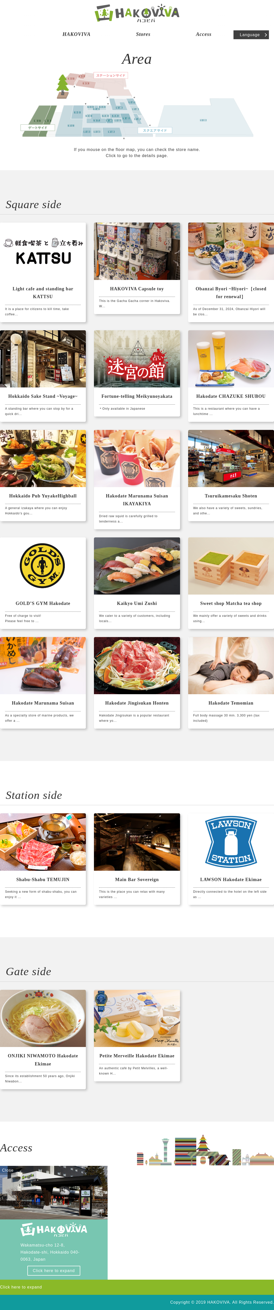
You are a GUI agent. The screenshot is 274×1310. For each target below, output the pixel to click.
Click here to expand (54, 1271)
